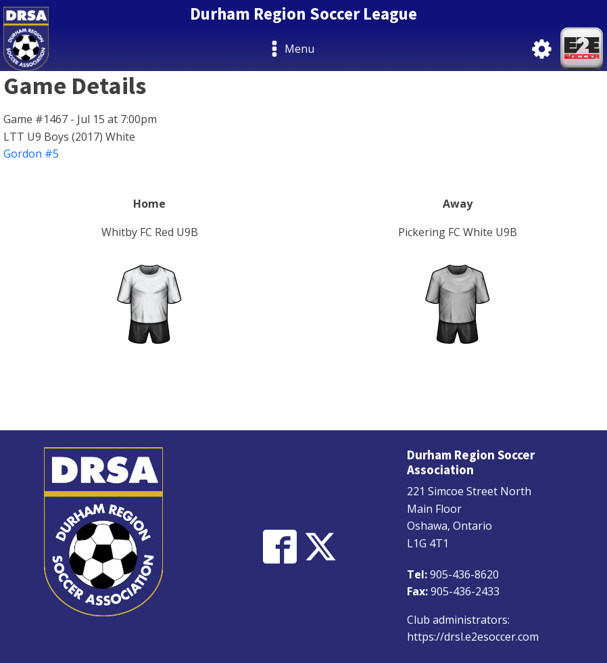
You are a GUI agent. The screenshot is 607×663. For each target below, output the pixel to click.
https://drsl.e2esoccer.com (473, 636)
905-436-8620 (464, 574)
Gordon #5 (31, 153)
